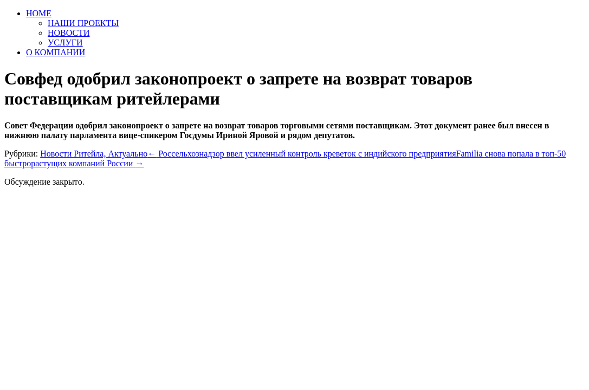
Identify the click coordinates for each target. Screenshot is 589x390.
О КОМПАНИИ (55, 52)
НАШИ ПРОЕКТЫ (83, 23)
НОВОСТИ (69, 32)
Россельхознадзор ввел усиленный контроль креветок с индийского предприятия (301, 153)
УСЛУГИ (65, 42)
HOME (38, 13)
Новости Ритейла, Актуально (93, 153)
